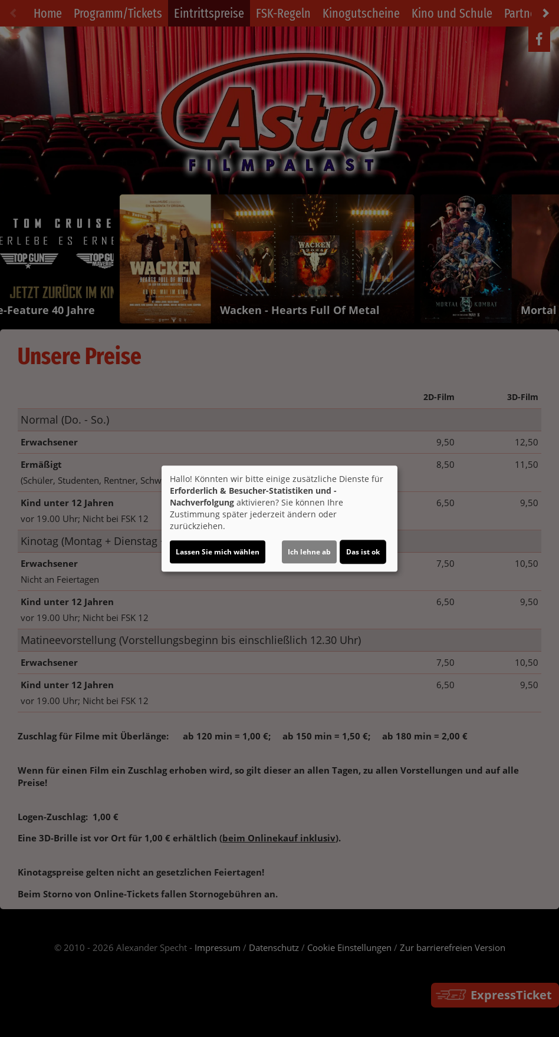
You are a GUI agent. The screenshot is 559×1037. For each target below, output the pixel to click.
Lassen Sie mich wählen (217, 552)
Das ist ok (363, 552)
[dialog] (279, 518)
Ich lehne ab (309, 552)
